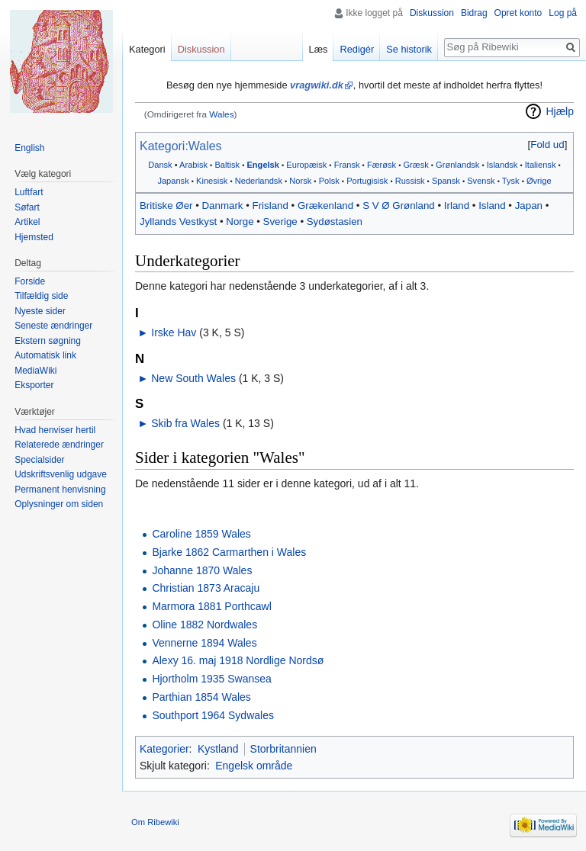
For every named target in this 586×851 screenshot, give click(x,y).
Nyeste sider (40, 311)
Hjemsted (33, 237)
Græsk (415, 164)
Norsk (300, 180)
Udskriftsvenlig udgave (60, 474)
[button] (547, 144)
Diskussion (432, 13)
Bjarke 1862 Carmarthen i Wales (229, 552)
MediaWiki (35, 370)
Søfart (27, 207)
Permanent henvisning (59, 489)
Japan (529, 205)
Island (491, 205)
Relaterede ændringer (59, 444)
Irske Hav (173, 332)
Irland (456, 205)
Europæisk (306, 164)
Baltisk (227, 164)
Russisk (410, 180)
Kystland (218, 749)
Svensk (480, 180)
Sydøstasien (334, 221)
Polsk (329, 180)
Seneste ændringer (53, 325)
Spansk (446, 180)
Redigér (357, 49)
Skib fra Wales (185, 423)
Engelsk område (253, 765)
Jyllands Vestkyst (178, 221)
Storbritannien (283, 749)
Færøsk (381, 164)
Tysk (511, 180)
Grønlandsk (457, 164)
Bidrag (474, 13)
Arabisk (193, 164)
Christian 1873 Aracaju (205, 588)
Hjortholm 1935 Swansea (211, 679)
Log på (563, 13)
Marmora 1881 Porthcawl (211, 606)
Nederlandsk (258, 180)
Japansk (172, 180)
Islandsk (502, 164)
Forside (29, 281)
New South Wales (193, 378)
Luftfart (28, 192)
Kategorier (164, 749)
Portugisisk (367, 180)
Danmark (222, 205)
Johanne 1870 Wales (202, 570)
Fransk (347, 164)
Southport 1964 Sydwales (213, 715)
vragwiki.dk (316, 85)
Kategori (147, 49)
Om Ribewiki (155, 822)
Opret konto (518, 13)
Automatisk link (45, 355)
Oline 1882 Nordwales (204, 624)
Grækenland (325, 205)
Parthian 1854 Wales (201, 697)
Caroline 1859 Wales (201, 534)
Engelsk (262, 164)
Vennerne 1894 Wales (204, 643)
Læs (318, 49)
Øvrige (539, 180)
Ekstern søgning (47, 341)
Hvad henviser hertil (54, 430)
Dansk (160, 164)
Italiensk (540, 164)
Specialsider (39, 459)
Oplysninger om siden (58, 504)
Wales (221, 114)
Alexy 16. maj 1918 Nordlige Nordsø (238, 660)
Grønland (413, 205)
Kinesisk (211, 180)
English (29, 148)
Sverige (280, 221)
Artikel (27, 222)
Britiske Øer (166, 205)
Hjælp (560, 111)
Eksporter (33, 385)
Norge (239, 221)
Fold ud (547, 144)
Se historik (409, 49)
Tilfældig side (41, 296)
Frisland (270, 205)
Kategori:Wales (181, 146)
